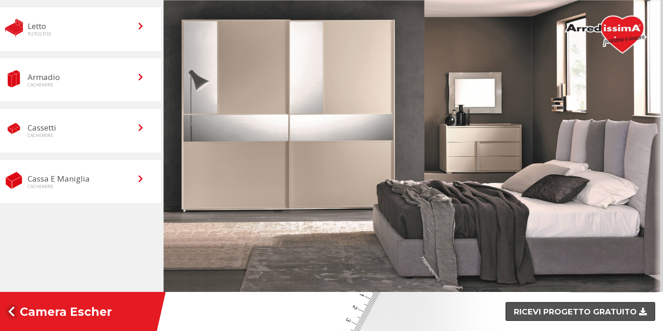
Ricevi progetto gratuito (576, 311)
